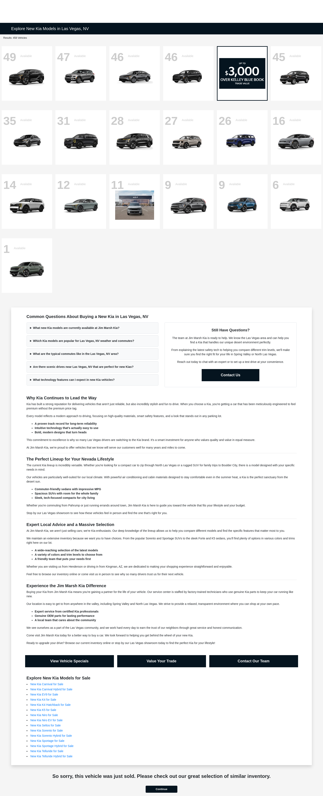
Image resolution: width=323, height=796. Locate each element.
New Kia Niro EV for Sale (46, 720)
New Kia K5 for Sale (43, 710)
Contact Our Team (254, 661)
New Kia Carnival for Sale (46, 684)
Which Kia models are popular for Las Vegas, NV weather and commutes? (83, 340)
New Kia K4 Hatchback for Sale (50, 704)
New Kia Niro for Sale (44, 715)
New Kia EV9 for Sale (44, 694)
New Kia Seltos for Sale (45, 725)
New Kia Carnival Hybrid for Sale (51, 689)
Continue (161, 789)
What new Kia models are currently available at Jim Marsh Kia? (76, 328)
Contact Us (230, 375)
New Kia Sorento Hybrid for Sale (51, 735)
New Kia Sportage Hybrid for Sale (52, 746)
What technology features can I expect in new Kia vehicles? (74, 379)
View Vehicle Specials (69, 661)
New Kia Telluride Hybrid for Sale (51, 756)
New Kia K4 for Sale (43, 699)
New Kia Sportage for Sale (47, 740)
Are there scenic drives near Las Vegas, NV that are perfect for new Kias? (83, 366)
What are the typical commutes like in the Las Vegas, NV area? (75, 353)
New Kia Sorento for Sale (46, 730)
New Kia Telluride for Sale (46, 751)
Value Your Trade (161, 661)
